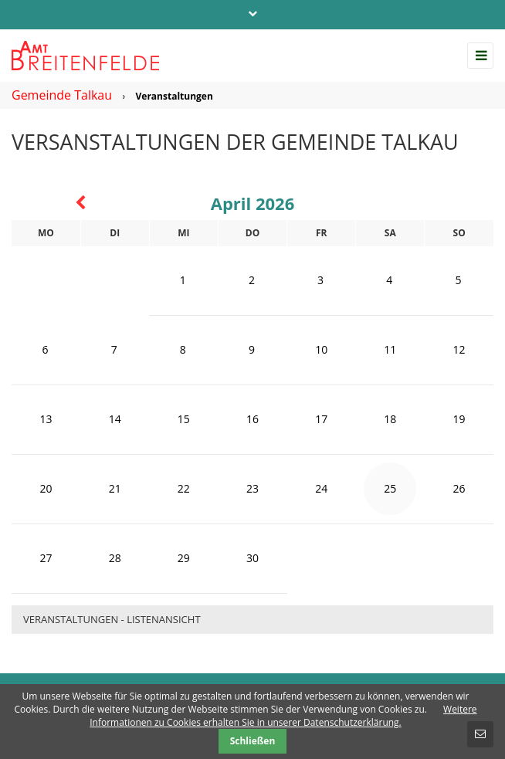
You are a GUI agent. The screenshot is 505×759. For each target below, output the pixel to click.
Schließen (253, 740)
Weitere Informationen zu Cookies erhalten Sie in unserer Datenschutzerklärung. (283, 716)
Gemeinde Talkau (62, 94)
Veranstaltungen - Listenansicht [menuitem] (112, 619)
